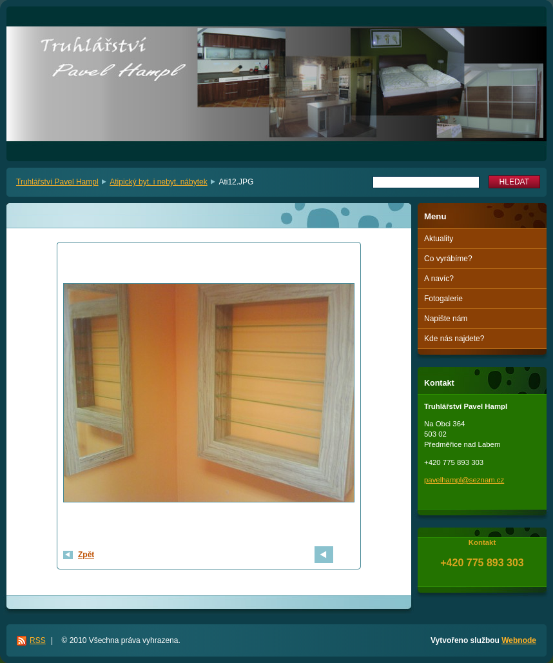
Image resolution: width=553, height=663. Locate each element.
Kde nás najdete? (454, 338)
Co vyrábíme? (448, 258)
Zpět (86, 554)
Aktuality (438, 238)
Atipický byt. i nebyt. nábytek (158, 181)
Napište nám (445, 318)
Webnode (518, 640)
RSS (38, 640)
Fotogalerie (443, 298)
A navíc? (439, 278)
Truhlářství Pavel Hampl (57, 181)
